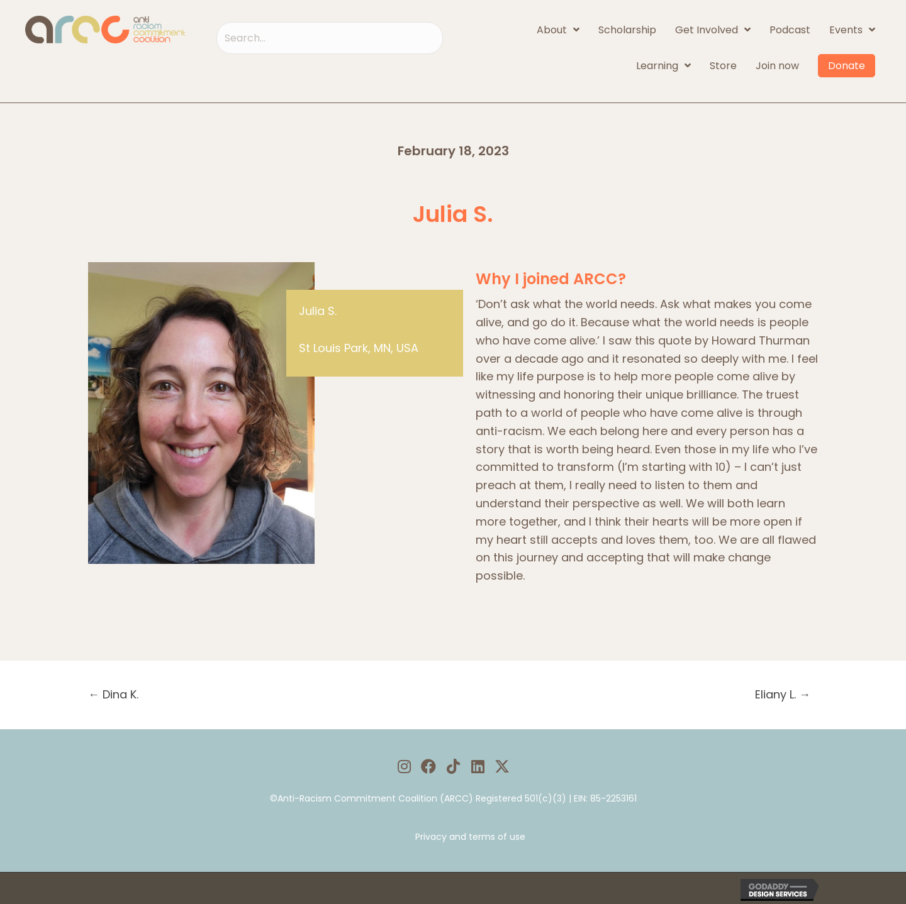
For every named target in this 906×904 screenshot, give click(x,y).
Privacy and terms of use (470, 836)
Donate (846, 65)
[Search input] (329, 38)
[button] (404, 766)
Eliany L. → (782, 694)
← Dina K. (113, 694)
